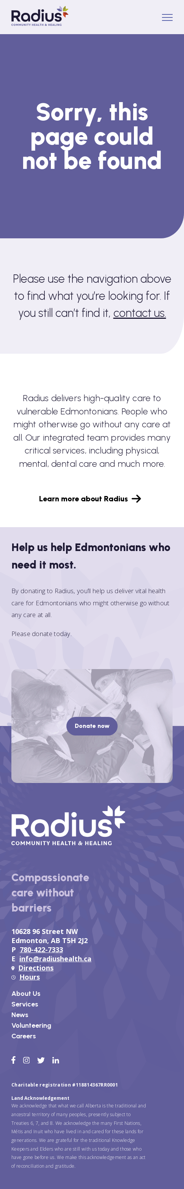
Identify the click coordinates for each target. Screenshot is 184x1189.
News (19, 1015)
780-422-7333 (41, 949)
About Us (26, 993)
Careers (23, 1036)
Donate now (92, 725)
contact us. (139, 313)
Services (24, 1004)
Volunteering (31, 1025)
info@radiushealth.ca (55, 958)
